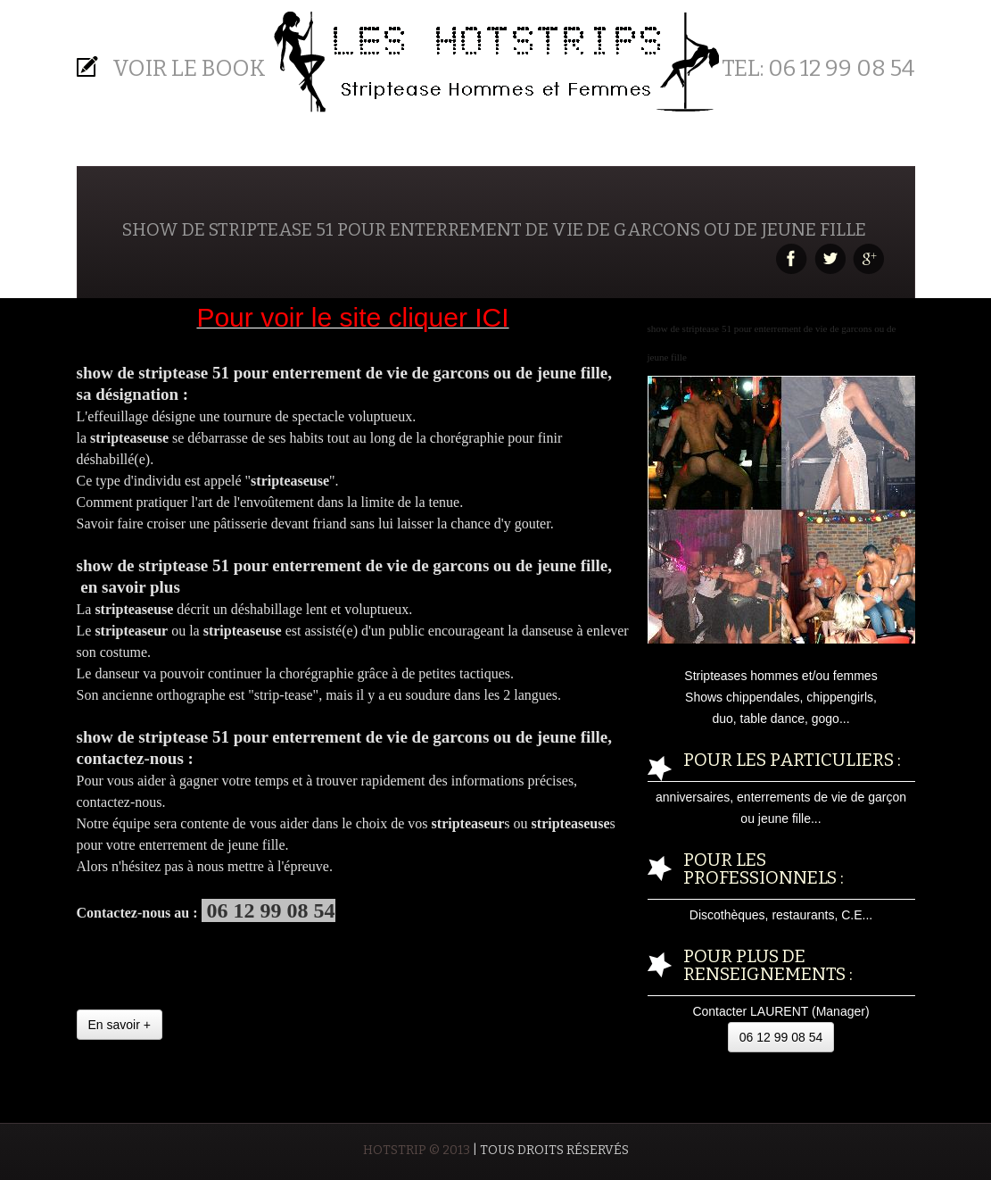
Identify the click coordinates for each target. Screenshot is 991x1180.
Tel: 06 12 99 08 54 (818, 68)
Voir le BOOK (189, 68)
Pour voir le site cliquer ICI (352, 317)
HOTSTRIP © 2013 (416, 1150)
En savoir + (119, 1025)
